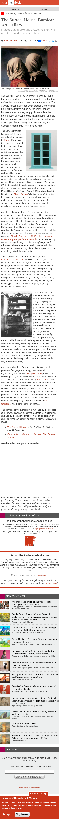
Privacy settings (38, 793)
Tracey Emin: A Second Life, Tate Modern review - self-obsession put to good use (35, 675)
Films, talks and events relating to (25, 434)
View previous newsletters (29, 787)
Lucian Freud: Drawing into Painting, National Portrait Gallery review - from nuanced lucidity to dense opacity (35, 701)
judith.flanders (10, 40)
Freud (7, 140)
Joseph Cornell (34, 373)
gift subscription (51, 583)
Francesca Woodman (12, 259)
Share (42, 41)
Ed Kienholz (43, 379)
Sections (15, 9)
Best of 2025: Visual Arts (24, 723)
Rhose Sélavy (21, 194)
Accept (6, 814)
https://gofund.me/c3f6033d (44, 529)
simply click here (41, 575)
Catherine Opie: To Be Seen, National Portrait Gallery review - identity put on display (33, 652)
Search (44, 9)
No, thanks (22, 814)
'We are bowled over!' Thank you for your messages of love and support (31, 603)
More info (16, 808)
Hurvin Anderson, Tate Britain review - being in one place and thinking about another (34, 628)
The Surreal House (17, 427)
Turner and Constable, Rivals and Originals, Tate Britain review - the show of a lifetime (35, 736)
